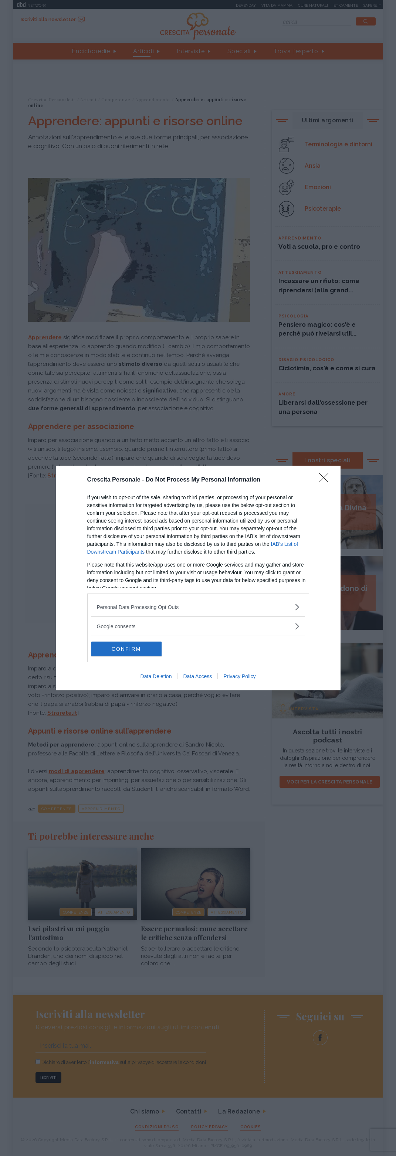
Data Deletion (156, 676)
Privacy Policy (239, 676)
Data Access (197, 676)
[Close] (326, 480)
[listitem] (198, 607)
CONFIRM (126, 649)
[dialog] (198, 578)
